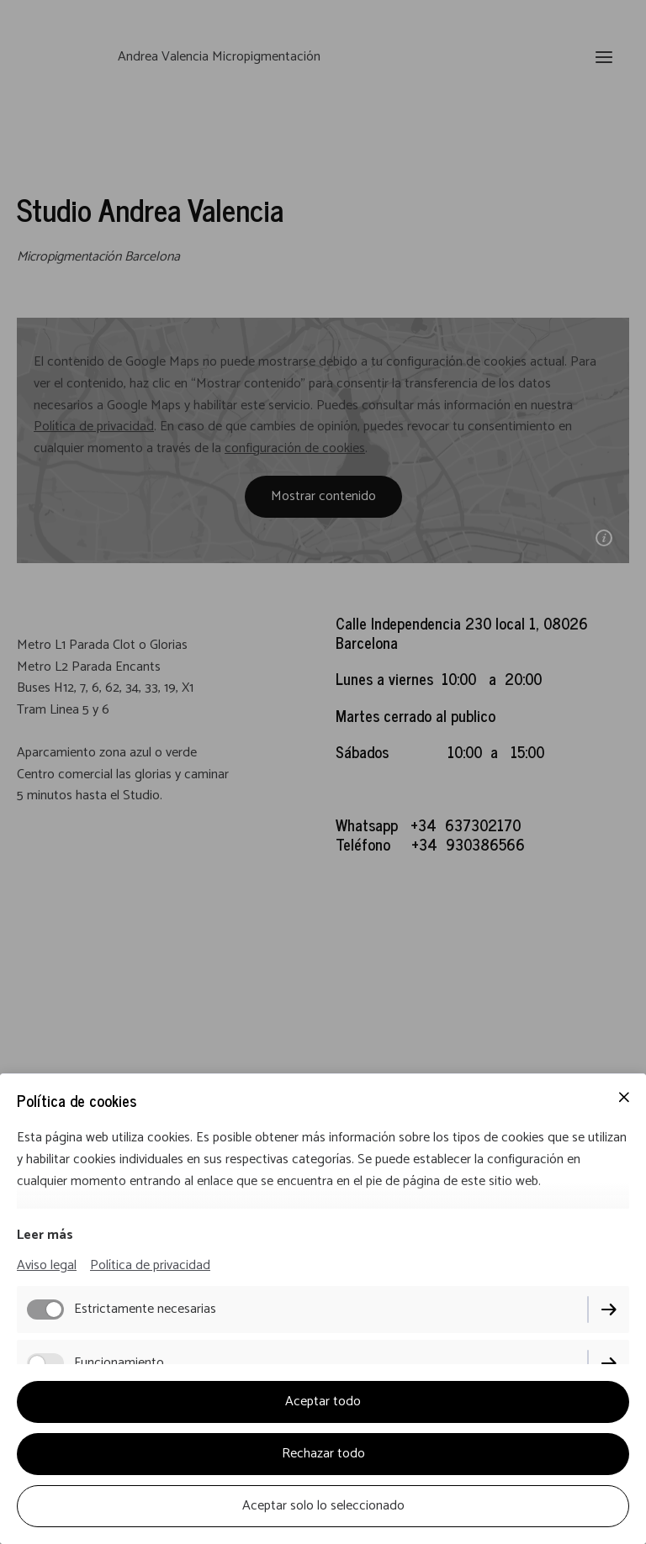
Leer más (45, 1235)
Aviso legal (47, 1265)
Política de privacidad (150, 1265)
